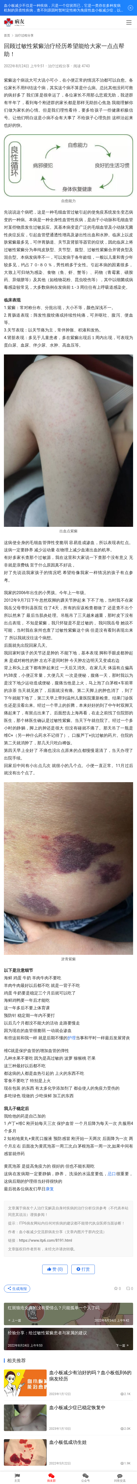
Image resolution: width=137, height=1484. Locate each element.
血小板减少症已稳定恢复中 (77, 1407)
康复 (50, 1188)
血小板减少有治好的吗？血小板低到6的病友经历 (90, 1375)
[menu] (128, 22)
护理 (71, 1037)
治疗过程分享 (59, 66)
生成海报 (17, 1288)
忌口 (112, 1173)
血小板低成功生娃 (68, 1442)
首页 (7, 35)
